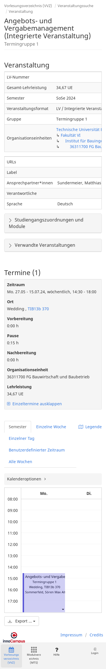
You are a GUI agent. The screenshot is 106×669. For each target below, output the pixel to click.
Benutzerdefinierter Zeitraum (37, 450)
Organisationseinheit (27, 369)
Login (94, 651)
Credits (96, 635)
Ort (10, 301)
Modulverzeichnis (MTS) (34, 655)
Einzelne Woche (51, 426)
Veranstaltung (21, 11)
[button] (62, 609)
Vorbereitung (20, 318)
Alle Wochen (20, 461)
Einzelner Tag (21, 438)
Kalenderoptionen (24, 479)
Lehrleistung (19, 386)
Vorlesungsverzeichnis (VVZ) (28, 5)
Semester (18, 426)
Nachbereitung (21, 352)
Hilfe (56, 652)
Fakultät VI (71, 135)
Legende (90, 426)
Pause (13, 335)
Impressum (71, 635)
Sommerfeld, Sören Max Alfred (48, 592)
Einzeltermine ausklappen (34, 403)
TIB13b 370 (38, 308)
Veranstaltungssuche (75, 5)
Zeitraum (16, 284)
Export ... (21, 621)
